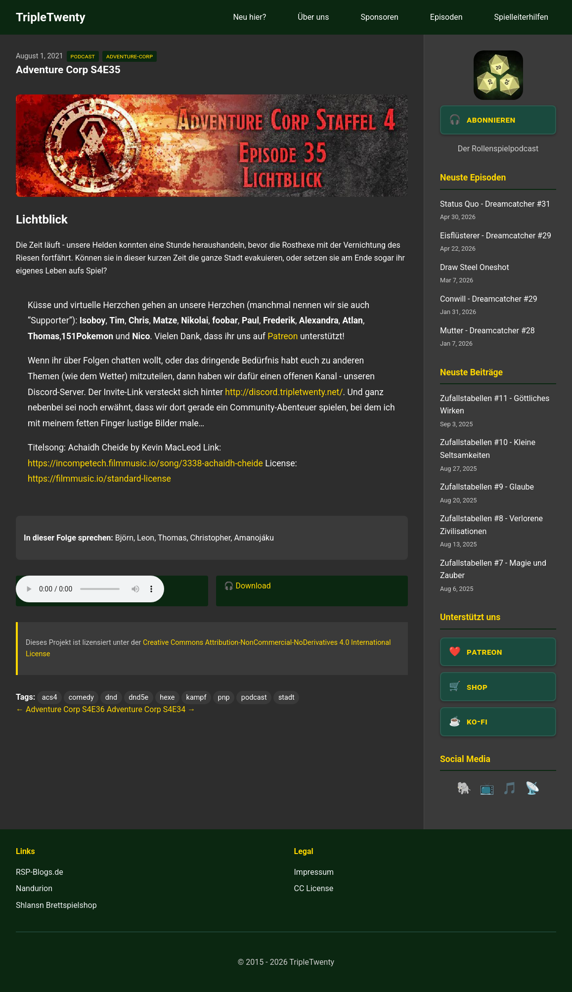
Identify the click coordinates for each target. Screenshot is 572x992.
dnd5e (138, 697)
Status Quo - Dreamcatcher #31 (495, 204)
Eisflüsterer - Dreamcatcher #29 (495, 235)
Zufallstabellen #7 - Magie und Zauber (493, 569)
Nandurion (34, 888)
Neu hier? (249, 17)
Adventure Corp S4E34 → (151, 709)
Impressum (314, 872)
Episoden (446, 17)
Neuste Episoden (473, 177)
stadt (286, 697)
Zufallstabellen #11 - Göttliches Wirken (494, 405)
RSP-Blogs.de (39, 872)
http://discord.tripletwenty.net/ (284, 392)
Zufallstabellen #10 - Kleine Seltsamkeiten (487, 449)
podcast (83, 56)
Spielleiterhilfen (521, 17)
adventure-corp (129, 56)
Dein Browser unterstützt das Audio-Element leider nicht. (90, 589)
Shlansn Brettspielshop (56, 905)
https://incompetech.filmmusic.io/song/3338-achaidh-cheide (145, 463)
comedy (81, 697)
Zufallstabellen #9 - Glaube (487, 487)
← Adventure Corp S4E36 (60, 709)
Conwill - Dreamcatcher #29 (488, 299)
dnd (111, 697)
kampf (196, 697)
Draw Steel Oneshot (474, 267)
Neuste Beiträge (471, 372)
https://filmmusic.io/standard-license (99, 479)
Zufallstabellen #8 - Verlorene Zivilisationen (491, 525)
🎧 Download (247, 585)
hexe (167, 697)
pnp (224, 697)
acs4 (49, 697)
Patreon (282, 336)
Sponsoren (379, 17)
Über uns (313, 17)
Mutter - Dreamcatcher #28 (487, 330)
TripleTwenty (51, 17)
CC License (314, 888)
